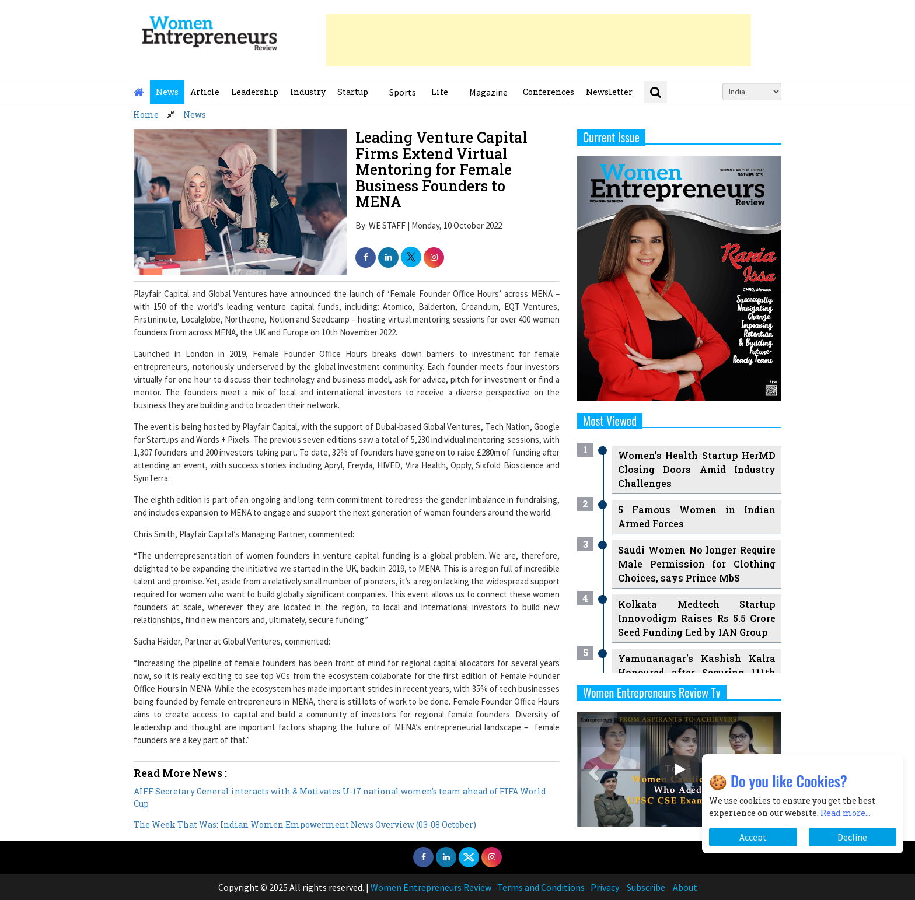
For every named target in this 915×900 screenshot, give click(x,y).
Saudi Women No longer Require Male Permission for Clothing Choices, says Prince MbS (697, 564)
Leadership (254, 91)
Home (146, 114)
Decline (852, 837)
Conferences (548, 91)
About (685, 887)
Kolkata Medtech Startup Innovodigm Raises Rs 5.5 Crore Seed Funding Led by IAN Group (697, 618)
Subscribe (646, 887)
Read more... (845, 812)
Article (204, 91)
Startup (352, 91)
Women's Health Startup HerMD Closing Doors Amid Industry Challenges (697, 469)
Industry (308, 91)
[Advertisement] (538, 40)
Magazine (488, 92)
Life (439, 91)
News (167, 91)
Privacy (605, 887)
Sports (402, 92)
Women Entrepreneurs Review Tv (652, 692)
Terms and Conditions (541, 887)
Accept (753, 837)
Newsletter (609, 91)
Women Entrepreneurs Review (431, 887)
